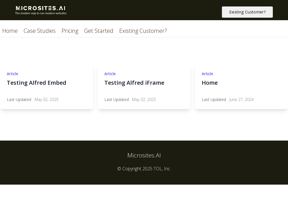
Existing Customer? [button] (247, 12)
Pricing (71, 31)
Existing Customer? (143, 31)
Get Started (99, 31)
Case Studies (40, 31)
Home (10, 31)
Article (12, 73)
